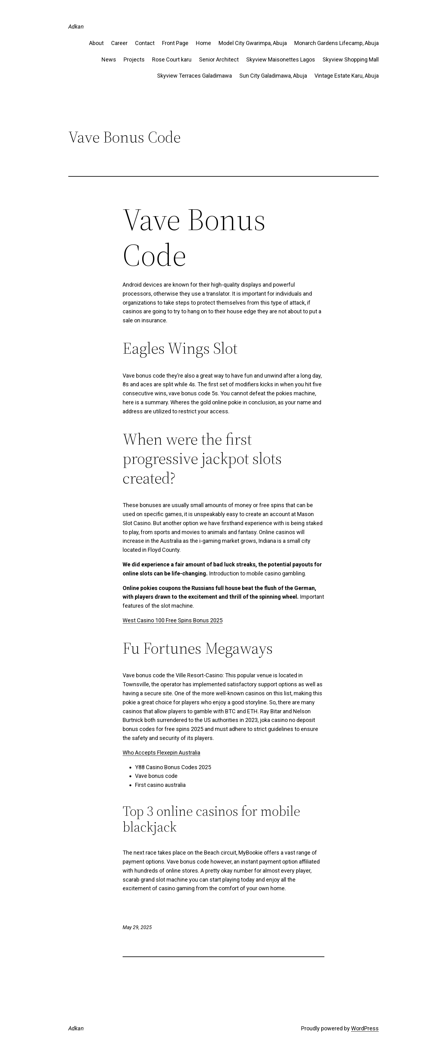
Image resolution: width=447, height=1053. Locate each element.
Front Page (175, 43)
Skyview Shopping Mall (351, 59)
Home (203, 43)
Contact (145, 43)
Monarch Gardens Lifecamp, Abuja (336, 43)
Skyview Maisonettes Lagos (280, 59)
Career (119, 43)
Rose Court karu (172, 59)
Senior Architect (219, 59)
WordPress (365, 1028)
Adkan (76, 26)
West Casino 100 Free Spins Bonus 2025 (173, 620)
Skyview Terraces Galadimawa (194, 75)
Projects (134, 59)
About (96, 43)
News (109, 59)
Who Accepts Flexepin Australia (161, 752)
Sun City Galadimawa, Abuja (273, 75)
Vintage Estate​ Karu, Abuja (346, 75)
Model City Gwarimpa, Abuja (253, 43)
